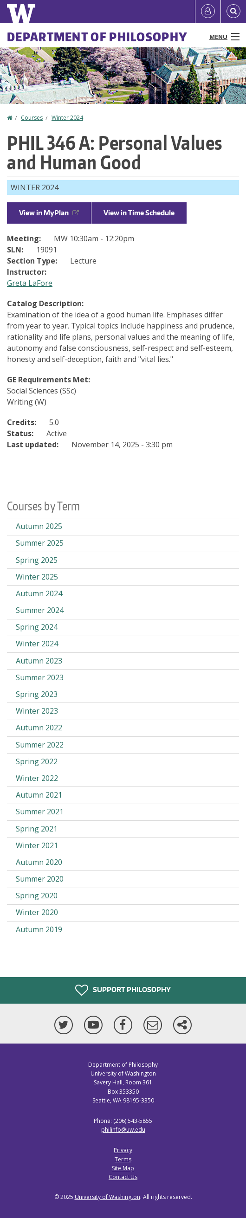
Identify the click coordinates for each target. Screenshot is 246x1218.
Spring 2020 (37, 895)
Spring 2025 (37, 560)
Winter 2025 (37, 577)
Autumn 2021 (39, 795)
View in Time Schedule (139, 213)
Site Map (123, 1168)
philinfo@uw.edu (123, 1130)
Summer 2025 (40, 543)
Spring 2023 (37, 694)
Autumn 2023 (39, 661)
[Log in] (207, 11)
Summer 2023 (40, 677)
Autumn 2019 (39, 929)
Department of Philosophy (97, 37)
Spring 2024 (37, 627)
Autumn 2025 (39, 526)
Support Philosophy (123, 990)
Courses (32, 118)
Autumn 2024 (39, 593)
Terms (123, 1159)
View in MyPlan (49, 213)
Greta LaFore (29, 283)
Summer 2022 (40, 745)
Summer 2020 (40, 879)
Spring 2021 (37, 829)
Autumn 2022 (39, 727)
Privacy (123, 1150)
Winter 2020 (37, 912)
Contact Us (123, 1177)
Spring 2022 (37, 761)
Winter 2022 (37, 778)
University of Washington (107, 1197)
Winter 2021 (37, 845)
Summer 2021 (40, 811)
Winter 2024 (67, 118)
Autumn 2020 (39, 862)
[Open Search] (233, 11)
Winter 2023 (37, 711)
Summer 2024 (40, 610)
